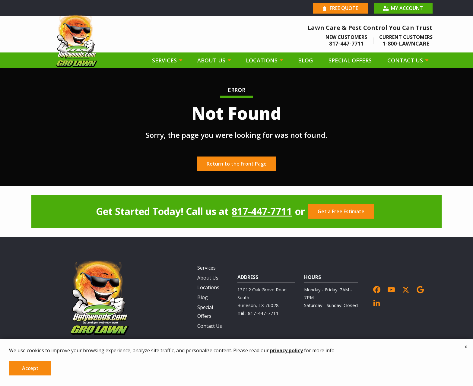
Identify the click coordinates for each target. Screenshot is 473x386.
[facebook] (376, 289)
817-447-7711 (262, 211)
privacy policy (286, 363)
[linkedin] (376, 302)
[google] (420, 289)
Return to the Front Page (237, 163)
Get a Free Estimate (341, 211)
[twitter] (405, 289)
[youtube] (391, 289)
